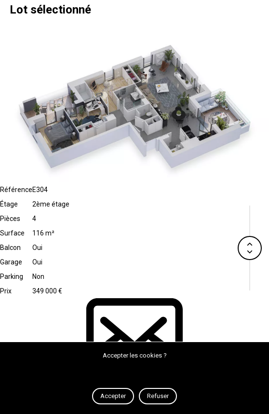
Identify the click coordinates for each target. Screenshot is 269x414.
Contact (134, 340)
